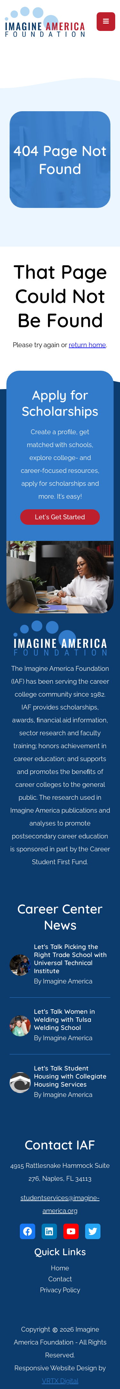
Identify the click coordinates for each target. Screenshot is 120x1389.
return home (87, 345)
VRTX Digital (60, 1381)
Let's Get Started (60, 517)
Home (60, 1268)
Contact (60, 1279)
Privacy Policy (60, 1290)
